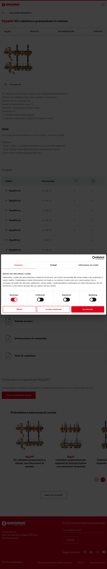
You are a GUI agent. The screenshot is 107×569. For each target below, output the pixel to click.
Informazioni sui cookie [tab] (89, 265)
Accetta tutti (88, 309)
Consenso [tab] (18, 265)
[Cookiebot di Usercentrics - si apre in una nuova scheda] (94, 258)
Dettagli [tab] (53, 265)
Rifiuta (19, 309)
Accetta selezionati (53, 309)
